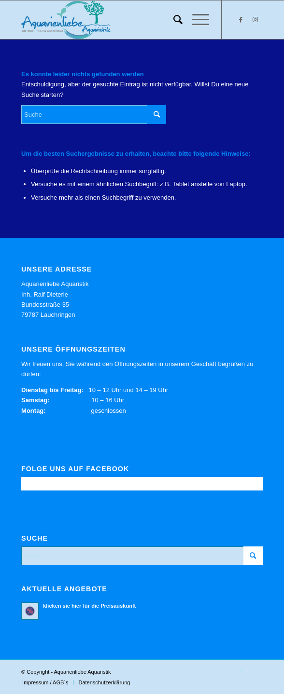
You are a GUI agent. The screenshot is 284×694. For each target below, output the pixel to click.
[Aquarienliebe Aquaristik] (117, 19)
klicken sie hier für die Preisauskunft (89, 606)
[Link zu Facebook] (241, 20)
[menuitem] (173, 19)
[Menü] (196, 19)
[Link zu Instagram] (255, 20)
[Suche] (173, 19)
